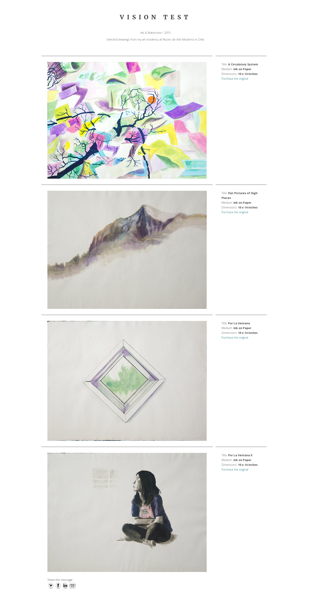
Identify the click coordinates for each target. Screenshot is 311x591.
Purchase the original (235, 78)
